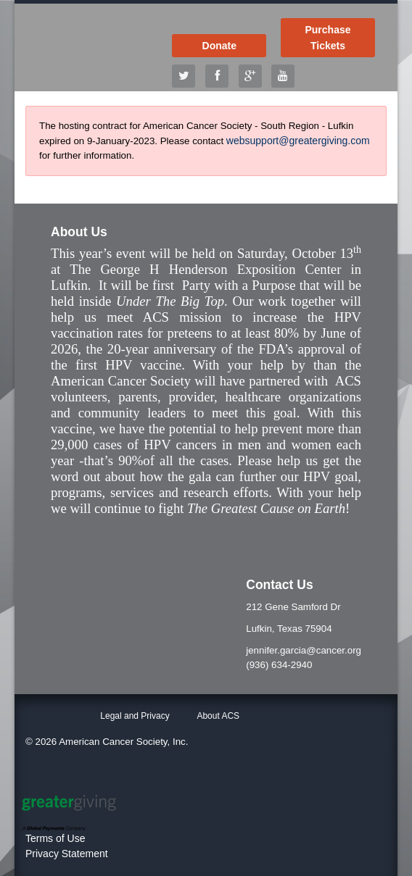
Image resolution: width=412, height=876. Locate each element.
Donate (219, 45)
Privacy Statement (66, 853)
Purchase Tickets (327, 37)
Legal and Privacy (134, 716)
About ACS (218, 716)
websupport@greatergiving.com (298, 140)
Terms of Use (55, 838)
